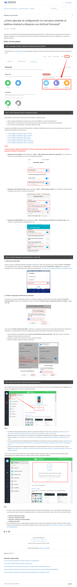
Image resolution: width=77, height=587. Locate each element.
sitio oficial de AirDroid (18, 51)
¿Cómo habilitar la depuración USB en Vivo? (19, 137)
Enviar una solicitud (45, 548)
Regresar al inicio (9, 553)
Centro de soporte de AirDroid (10, 8)
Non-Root (32, 8)
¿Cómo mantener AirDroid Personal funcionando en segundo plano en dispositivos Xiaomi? (27, 566)
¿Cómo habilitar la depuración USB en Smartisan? (21, 142)
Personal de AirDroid (23, 8)
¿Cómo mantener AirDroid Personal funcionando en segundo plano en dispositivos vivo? (26, 572)
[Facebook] (4, 531)
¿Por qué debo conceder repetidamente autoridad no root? (57, 268)
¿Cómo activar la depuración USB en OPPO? (19, 139)
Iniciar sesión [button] (68, 2)
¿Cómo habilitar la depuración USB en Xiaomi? (20, 133)
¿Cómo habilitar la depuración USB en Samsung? (20, 140)
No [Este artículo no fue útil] (42, 540)
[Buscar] (61, 8)
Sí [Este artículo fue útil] (34, 540)
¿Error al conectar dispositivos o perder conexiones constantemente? (21, 560)
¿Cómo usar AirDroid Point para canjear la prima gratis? (18, 563)
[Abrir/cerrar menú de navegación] (63, 2)
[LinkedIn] (9, 531)
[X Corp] (6, 531)
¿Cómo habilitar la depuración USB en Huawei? (20, 135)
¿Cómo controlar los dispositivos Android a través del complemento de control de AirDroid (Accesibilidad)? (31, 569)
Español (70, 584)
